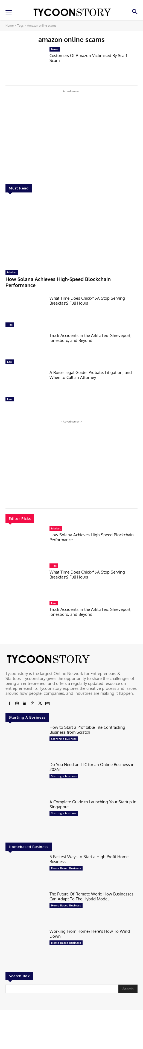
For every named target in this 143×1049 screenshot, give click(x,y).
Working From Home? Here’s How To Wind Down (89, 934)
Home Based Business (66, 868)
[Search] (128, 989)
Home (9, 25)
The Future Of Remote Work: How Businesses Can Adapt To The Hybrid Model (91, 896)
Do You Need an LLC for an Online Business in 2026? (92, 767)
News (55, 49)
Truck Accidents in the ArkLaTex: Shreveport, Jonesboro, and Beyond (90, 338)
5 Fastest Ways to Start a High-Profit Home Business (89, 859)
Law (9, 362)
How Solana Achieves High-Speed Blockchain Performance (91, 537)
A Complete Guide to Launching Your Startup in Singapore (92, 804)
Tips (10, 325)
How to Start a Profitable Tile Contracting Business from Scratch (87, 730)
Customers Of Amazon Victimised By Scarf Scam (88, 58)
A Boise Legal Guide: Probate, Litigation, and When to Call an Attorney (90, 375)
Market (12, 272)
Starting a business (64, 739)
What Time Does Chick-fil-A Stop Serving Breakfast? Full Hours (87, 301)
